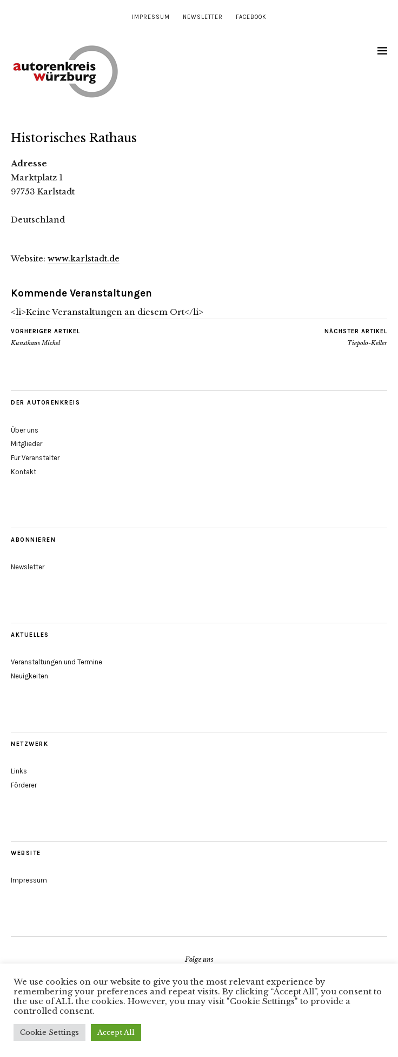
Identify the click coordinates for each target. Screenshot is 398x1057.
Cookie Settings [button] (49, 1032)
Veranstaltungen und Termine (56, 662)
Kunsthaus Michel (45, 337)
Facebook (251, 17)
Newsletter (203, 17)
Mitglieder (26, 444)
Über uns (24, 430)
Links (19, 771)
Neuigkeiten (29, 676)
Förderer (24, 785)
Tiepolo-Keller (355, 337)
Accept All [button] (116, 1032)
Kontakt (23, 472)
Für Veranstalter (35, 458)
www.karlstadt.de (84, 258)
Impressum (151, 17)
